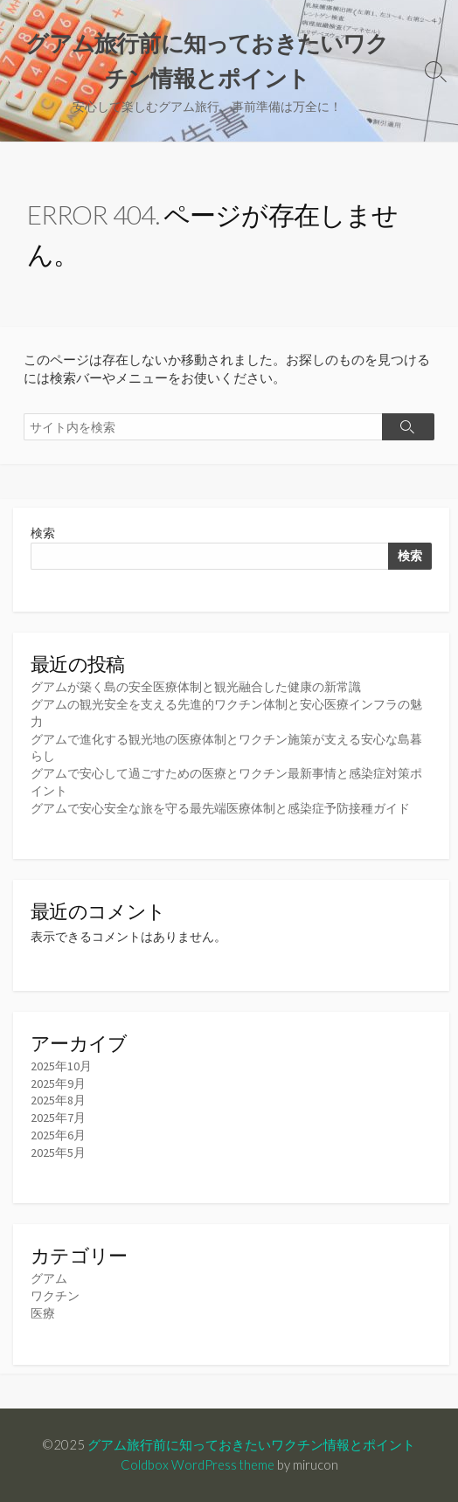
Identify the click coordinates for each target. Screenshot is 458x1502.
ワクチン (55, 1296)
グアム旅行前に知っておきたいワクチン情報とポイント (251, 1444)
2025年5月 (58, 1152)
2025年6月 (58, 1135)
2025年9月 (58, 1083)
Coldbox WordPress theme (197, 1464)
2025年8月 (58, 1100)
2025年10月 (61, 1066)
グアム (49, 1278)
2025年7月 (58, 1117)
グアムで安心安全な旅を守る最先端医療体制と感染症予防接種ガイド (220, 808)
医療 (43, 1313)
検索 (43, 533)
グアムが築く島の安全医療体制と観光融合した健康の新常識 (196, 687)
